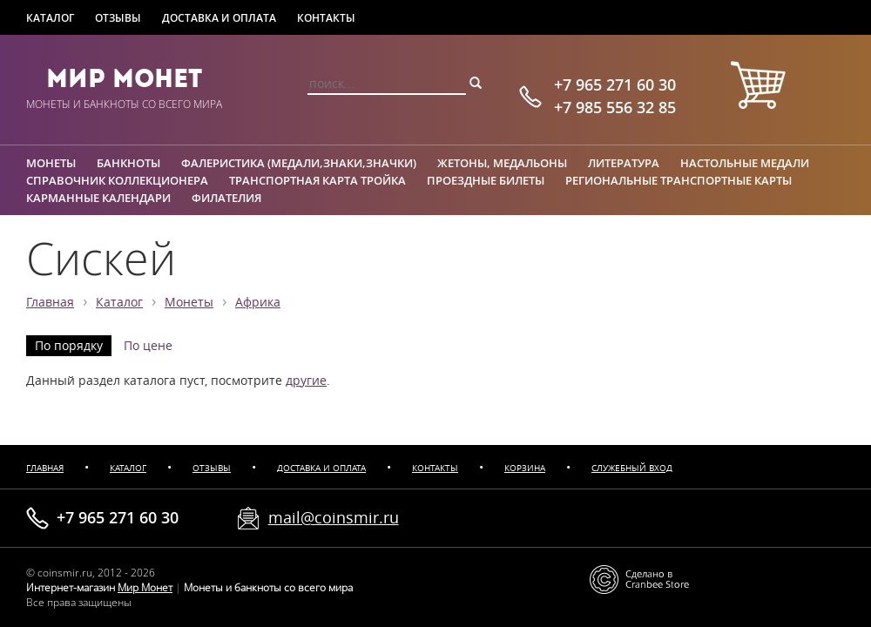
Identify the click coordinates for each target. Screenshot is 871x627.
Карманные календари (98, 198)
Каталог (50, 17)
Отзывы (118, 17)
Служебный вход (631, 468)
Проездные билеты (485, 180)
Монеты (51, 163)
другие (306, 380)
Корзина (524, 468)
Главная (50, 302)
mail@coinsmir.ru (333, 517)
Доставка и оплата (219, 17)
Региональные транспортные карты (678, 180)
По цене (148, 346)
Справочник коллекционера (117, 180)
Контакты (326, 17)
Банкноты (128, 163)
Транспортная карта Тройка (317, 180)
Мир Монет (124, 78)
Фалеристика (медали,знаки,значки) (298, 163)
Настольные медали (744, 163)
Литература (623, 163)
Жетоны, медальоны (502, 163)
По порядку (69, 346)
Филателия (226, 198)
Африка (257, 302)
